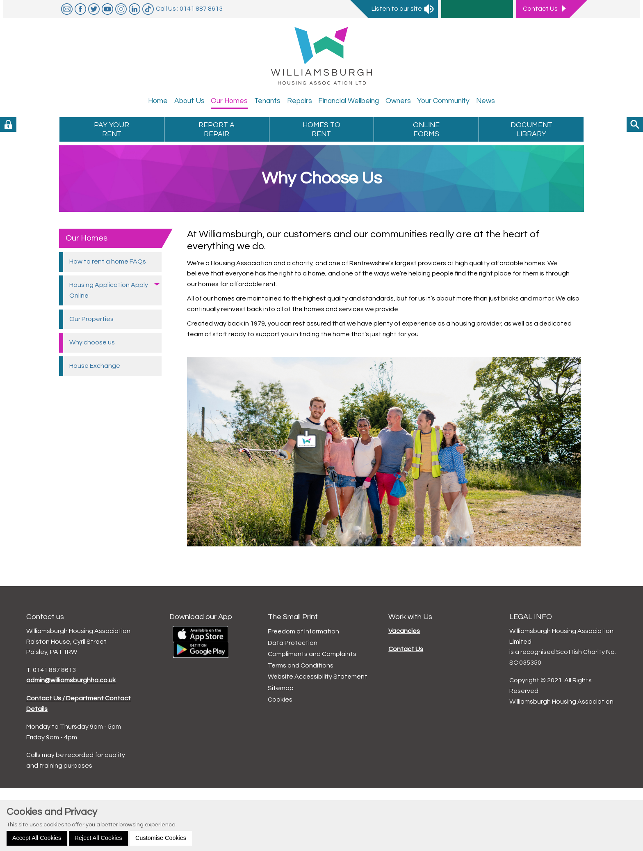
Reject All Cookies (98, 838)
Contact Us (405, 649)
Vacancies (404, 631)
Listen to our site (403, 8)
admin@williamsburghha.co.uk (71, 680)
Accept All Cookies (36, 838)
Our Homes (86, 238)
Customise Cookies (160, 838)
